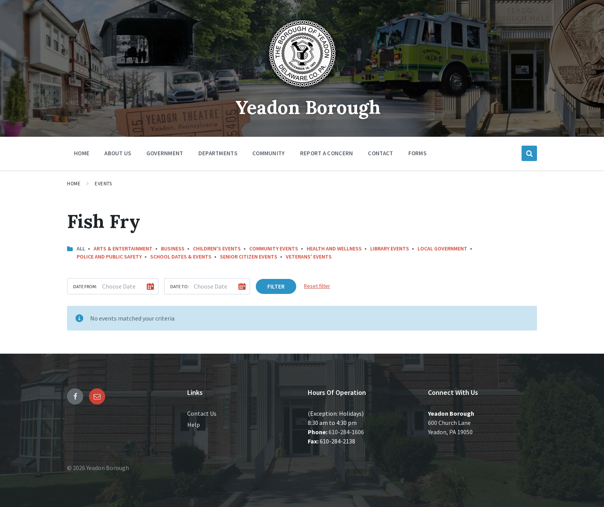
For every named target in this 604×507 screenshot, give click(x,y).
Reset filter (317, 285)
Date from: (85, 286)
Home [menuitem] (81, 153)
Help (193, 424)
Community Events (273, 248)
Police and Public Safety (109, 256)
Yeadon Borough (308, 107)
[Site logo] (302, 90)
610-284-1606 (346, 432)
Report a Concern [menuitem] (326, 153)
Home (74, 183)
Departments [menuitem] (217, 153)
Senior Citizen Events (248, 256)
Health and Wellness (334, 248)
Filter (276, 286)
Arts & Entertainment (123, 248)
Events (103, 183)
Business (173, 248)
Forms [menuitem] (417, 153)
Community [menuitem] (268, 153)
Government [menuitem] (164, 153)
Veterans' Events (309, 256)
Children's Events (217, 248)
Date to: (179, 286)
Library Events (389, 248)
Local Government (442, 248)
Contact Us (201, 413)
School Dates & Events (180, 256)
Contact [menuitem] (380, 153)
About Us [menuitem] (117, 153)
